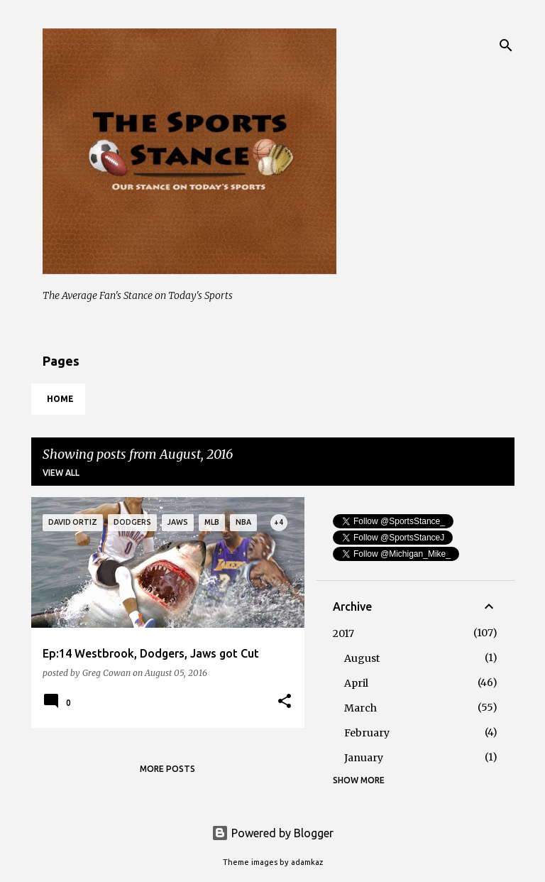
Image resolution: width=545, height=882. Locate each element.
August (362, 658)
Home (60, 398)
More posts (167, 768)
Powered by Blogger (272, 833)
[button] (284, 701)
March (360, 708)
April (356, 683)
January (363, 757)
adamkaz (307, 862)
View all (61, 472)
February (367, 732)
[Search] (505, 45)
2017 (343, 633)
